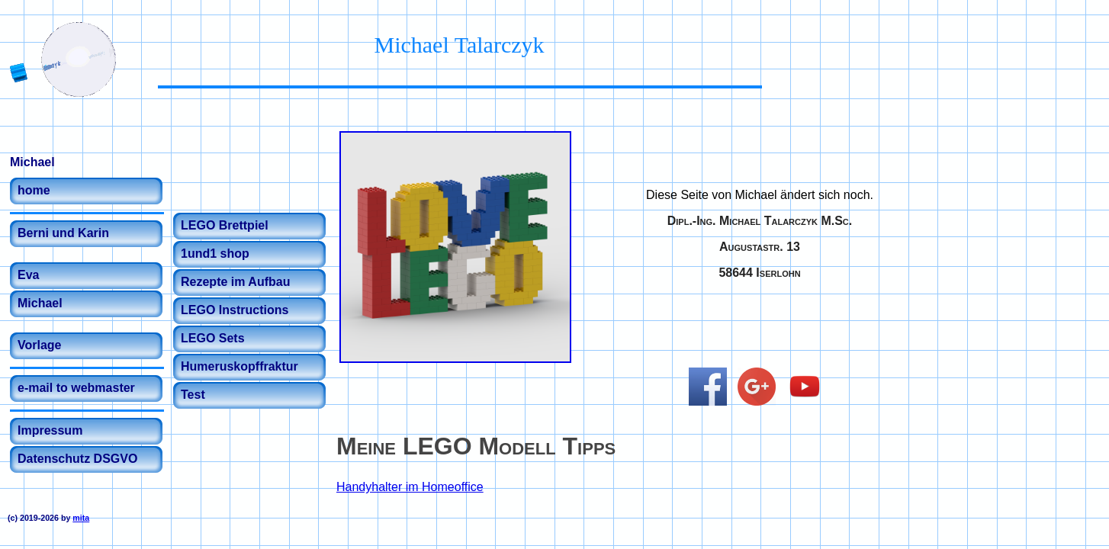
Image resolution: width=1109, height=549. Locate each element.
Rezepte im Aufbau (235, 281)
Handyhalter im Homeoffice (410, 486)
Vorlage (40, 345)
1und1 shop (215, 253)
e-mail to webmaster (76, 387)
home (34, 190)
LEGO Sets (213, 338)
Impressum (50, 430)
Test (193, 394)
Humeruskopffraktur (239, 366)
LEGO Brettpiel (224, 225)
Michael (40, 303)
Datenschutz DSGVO (77, 458)
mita (80, 517)
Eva (28, 274)
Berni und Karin (63, 232)
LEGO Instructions (234, 309)
